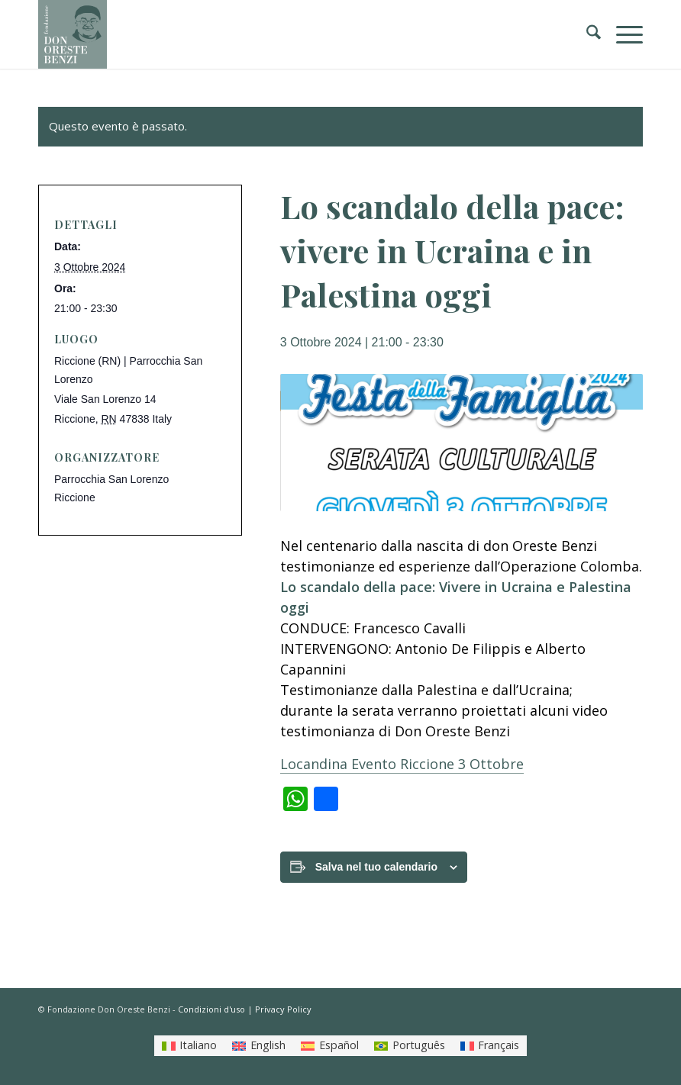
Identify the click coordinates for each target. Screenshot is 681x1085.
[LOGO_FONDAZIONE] (72, 34)
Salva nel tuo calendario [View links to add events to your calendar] (376, 867)
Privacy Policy (283, 1009)
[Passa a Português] (409, 1045)
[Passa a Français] (490, 1045)
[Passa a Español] (329, 1045)
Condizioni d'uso (211, 1009)
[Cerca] (586, 34)
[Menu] (622, 34)
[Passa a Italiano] (189, 1045)
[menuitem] (586, 34)
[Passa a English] (258, 1045)
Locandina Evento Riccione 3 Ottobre (402, 764)
